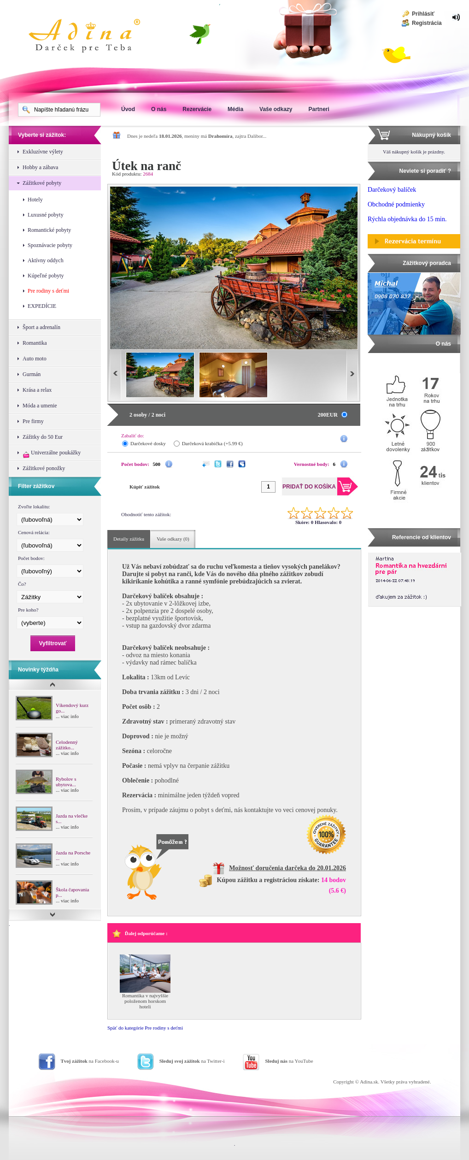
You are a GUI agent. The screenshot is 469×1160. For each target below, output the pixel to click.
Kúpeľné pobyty (46, 275)
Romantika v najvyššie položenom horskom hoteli (145, 1001)
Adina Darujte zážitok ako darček (91, 37)
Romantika (35, 343)
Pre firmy (33, 421)
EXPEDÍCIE (42, 306)
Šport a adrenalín (41, 327)
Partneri (318, 109)
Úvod (128, 109)
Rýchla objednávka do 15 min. (407, 219)
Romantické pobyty (49, 230)
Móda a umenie (40, 405)
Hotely (35, 199)
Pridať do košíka (318, 169)
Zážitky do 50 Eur (43, 437)
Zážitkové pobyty (42, 183)
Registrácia (427, 23)
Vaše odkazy (275, 109)
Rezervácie (196, 109)
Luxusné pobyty (46, 215)
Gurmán (32, 374)
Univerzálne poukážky (52, 453)
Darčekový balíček (392, 189)
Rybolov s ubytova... (66, 781)
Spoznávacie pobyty (50, 245)
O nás (158, 109)
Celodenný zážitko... (67, 744)
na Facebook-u (90, 1061)
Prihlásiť (423, 14)
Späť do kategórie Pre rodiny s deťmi (145, 1027)
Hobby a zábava (40, 167)
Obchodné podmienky (396, 204)
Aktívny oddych (46, 260)
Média (235, 109)
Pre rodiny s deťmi (48, 291)
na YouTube (289, 1061)
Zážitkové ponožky (44, 468)
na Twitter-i (192, 1061)
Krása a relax (37, 390)
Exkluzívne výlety (43, 151)
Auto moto (35, 358)
